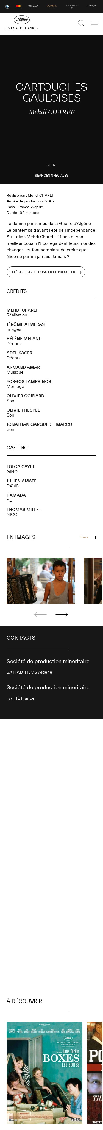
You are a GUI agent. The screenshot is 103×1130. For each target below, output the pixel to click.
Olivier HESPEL (23, 410)
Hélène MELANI (23, 338)
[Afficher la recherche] (81, 22)
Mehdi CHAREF (22, 310)
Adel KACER (19, 353)
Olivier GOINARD (25, 395)
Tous (84, 537)
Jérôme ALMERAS (26, 324)
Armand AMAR (23, 367)
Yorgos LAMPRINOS (29, 381)
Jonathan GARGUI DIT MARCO (39, 424)
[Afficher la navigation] (94, 22)
